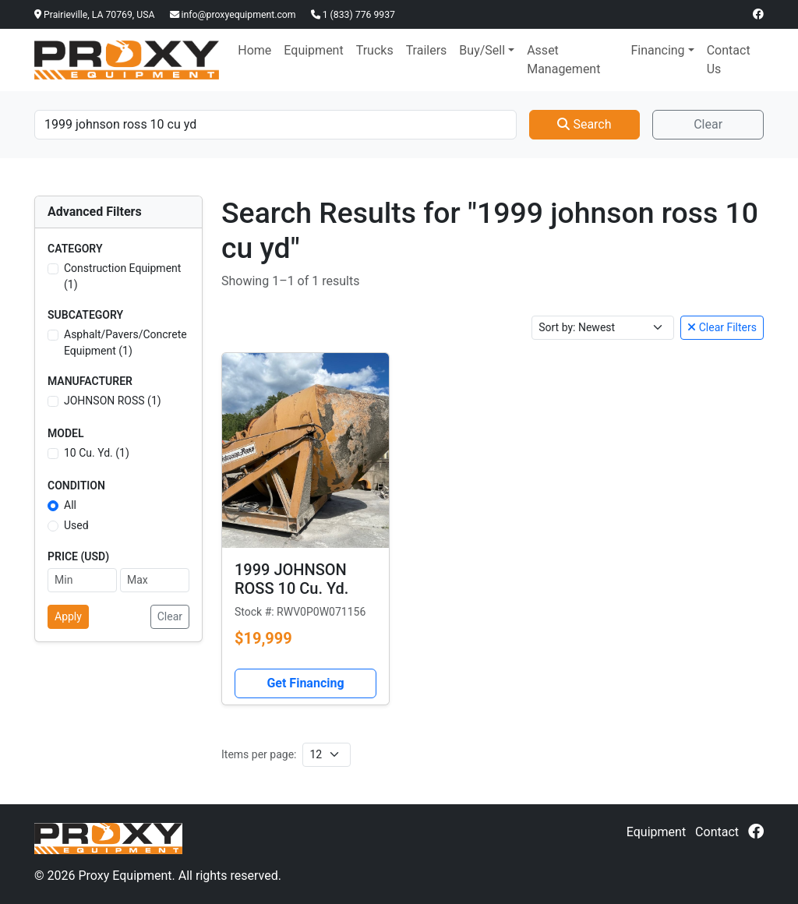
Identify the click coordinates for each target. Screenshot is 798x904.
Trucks (375, 50)
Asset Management (563, 59)
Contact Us (728, 59)
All (70, 505)
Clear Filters (722, 327)
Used (76, 525)
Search (584, 124)
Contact (717, 832)
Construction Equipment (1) (122, 276)
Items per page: (258, 754)
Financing (657, 50)
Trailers (426, 50)
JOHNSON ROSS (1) (112, 400)
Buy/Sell (482, 50)
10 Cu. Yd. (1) (96, 453)
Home (254, 50)
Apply (68, 616)
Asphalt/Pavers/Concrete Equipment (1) (125, 342)
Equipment (313, 50)
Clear (708, 124)
